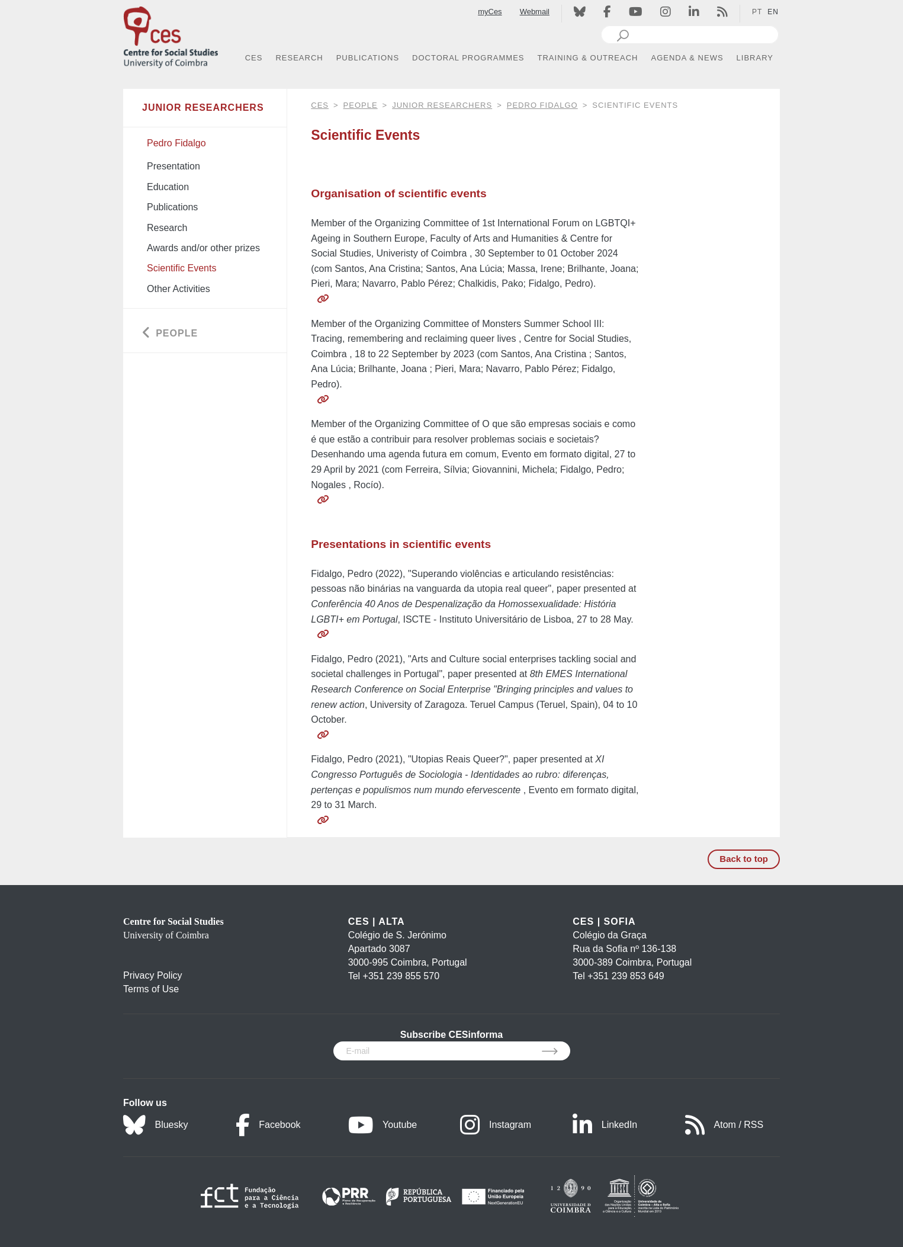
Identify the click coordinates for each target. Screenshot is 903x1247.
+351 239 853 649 (625, 976)
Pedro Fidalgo (542, 105)
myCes (490, 11)
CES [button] (254, 57)
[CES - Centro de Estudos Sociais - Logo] (170, 35)
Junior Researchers (442, 105)
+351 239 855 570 (401, 976)
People (360, 105)
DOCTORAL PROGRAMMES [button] (468, 57)
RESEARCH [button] (299, 57)
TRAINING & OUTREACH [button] (588, 57)
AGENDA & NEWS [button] (687, 57)
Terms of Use (151, 989)
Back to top (743, 859)
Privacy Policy (152, 975)
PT (757, 12)
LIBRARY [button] (755, 57)
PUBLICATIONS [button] (367, 57)
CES (320, 105)
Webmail (534, 11)
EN (773, 12)
